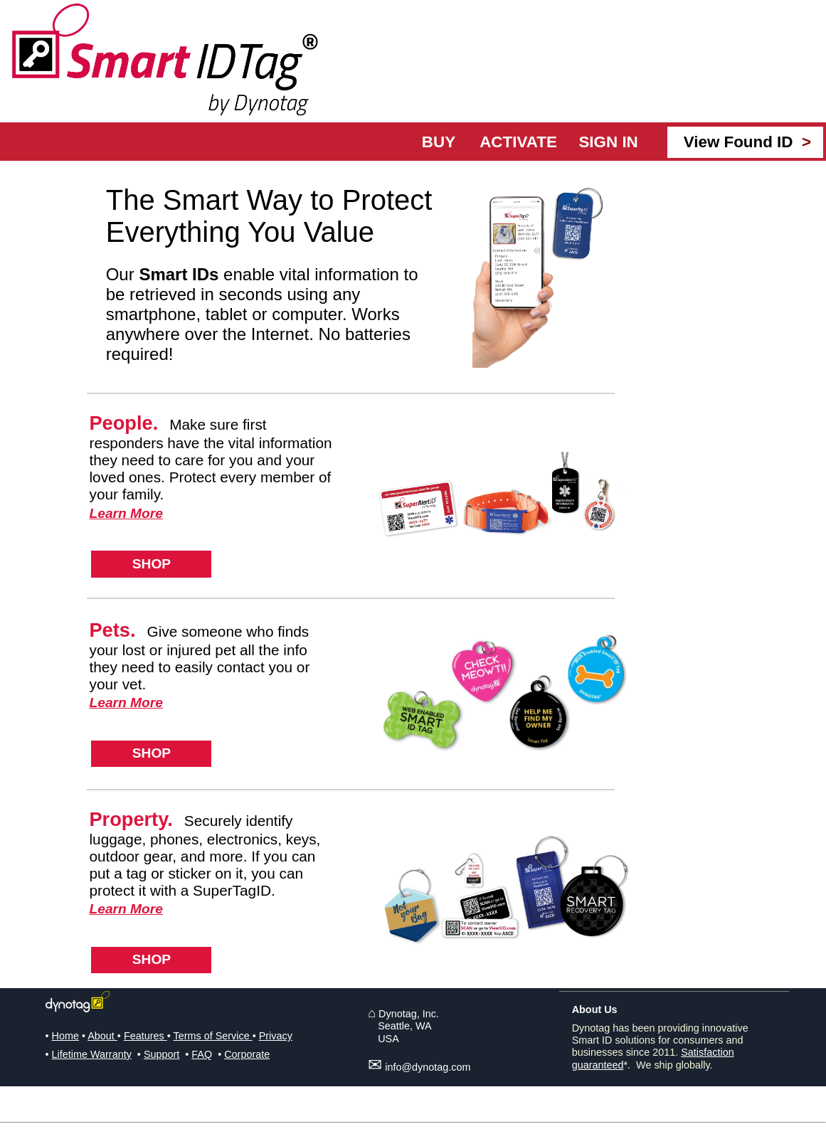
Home (65, 1035)
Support (161, 1054)
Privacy (275, 1035)
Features (145, 1035)
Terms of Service (212, 1035)
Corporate (247, 1054)
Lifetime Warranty (92, 1054)
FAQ (201, 1054)
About (102, 1035)
